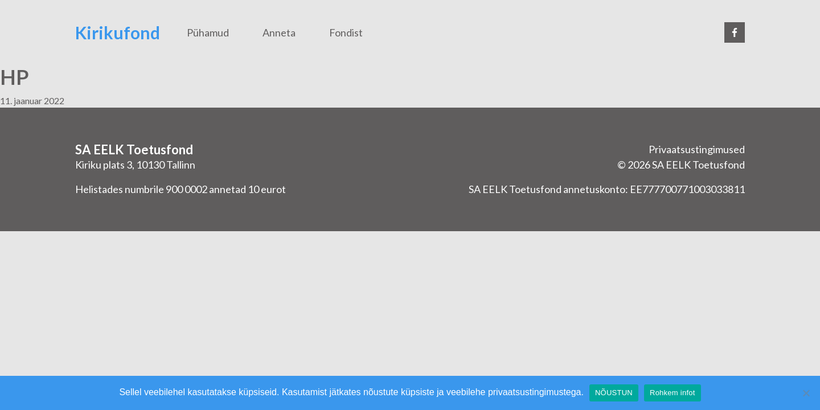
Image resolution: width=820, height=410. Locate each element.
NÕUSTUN (614, 392)
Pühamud (208, 32)
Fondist (346, 32)
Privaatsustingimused (697, 149)
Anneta (279, 32)
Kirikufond (117, 32)
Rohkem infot (672, 392)
